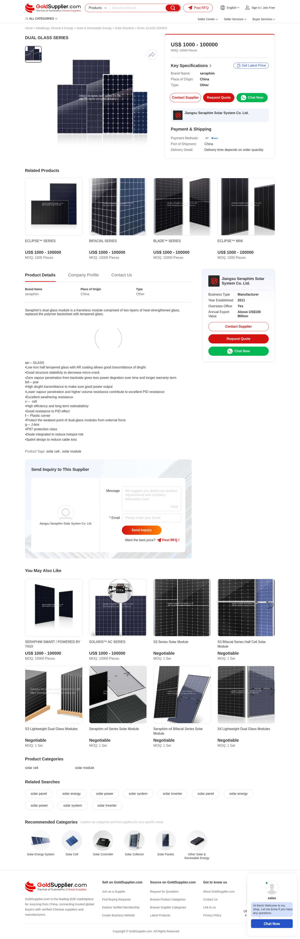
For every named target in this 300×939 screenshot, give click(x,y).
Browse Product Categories (167, 899)
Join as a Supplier (113, 891)
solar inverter (172, 793)
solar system (138, 793)
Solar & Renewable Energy (94, 28)
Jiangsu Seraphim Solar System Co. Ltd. (217, 113)
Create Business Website (118, 915)
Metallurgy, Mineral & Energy (54, 28)
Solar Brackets (124, 28)
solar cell (31, 768)
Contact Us (210, 899)
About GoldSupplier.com (219, 891)
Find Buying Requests (116, 899)
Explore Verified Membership (120, 907)
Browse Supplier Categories (168, 907)
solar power (104, 793)
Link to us (209, 907)
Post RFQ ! (168, 540)
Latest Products (160, 915)
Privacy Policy (212, 915)
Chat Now (272, 924)
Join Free (269, 7)
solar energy (71, 793)
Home (29, 28)
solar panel (39, 793)
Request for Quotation (164, 891)
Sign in (255, 7)
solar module (84, 768)
